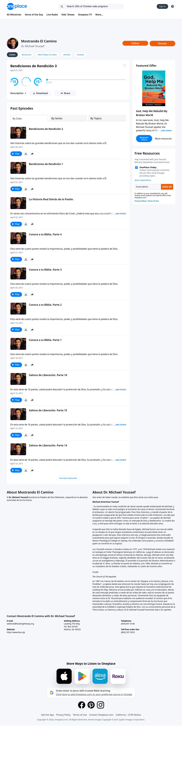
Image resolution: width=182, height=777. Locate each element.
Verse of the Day (34, 14)
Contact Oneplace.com (101, 714)
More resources (163, 138)
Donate (162, 43)
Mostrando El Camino (39, 41)
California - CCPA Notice (128, 714)
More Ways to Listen (47, 54)
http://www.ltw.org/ (16, 632)
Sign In (162, 6)
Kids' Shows (68, 14)
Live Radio (52, 14)
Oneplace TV (85, 14)
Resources (26, 54)
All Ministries (14, 14)
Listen (12, 54)
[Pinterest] (91, 705)
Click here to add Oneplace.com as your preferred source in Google (94, 694)
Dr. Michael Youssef (32, 46)
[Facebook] (81, 705)
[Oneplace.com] (17, 6)
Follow (135, 43)
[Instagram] (100, 705)
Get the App (47, 714)
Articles (66, 54)
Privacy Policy (63, 714)
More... (99, 14)
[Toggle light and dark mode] (172, 6)
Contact (80, 54)
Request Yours (144, 138)
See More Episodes (68, 478)
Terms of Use (80, 714)
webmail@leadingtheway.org (20, 623)
